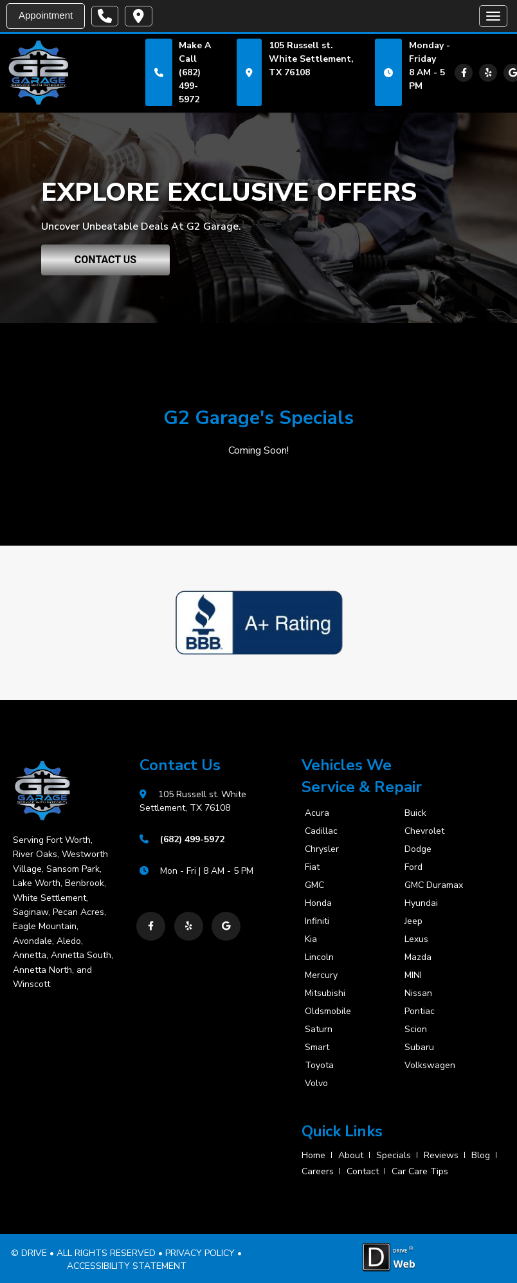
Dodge (417, 849)
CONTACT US (105, 260)
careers (318, 1171)
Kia (311, 939)
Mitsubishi (325, 993)
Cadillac (321, 831)
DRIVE (34, 1253)
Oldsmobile (328, 1011)
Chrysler (322, 849)
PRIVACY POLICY (200, 1253)
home (313, 1155)
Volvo (316, 1083)
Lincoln (319, 957)
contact (363, 1171)
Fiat (312, 867)
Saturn (318, 1029)
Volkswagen (429, 1065)
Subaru (419, 1047)
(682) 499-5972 (190, 86)
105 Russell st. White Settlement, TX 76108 (311, 58)
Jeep (413, 921)
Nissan (418, 993)
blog (480, 1155)
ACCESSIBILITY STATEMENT (126, 1265)
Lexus (416, 939)
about (350, 1155)
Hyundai (421, 903)
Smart (317, 1047)
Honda (318, 903)
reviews (441, 1155)
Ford (413, 867)
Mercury (321, 975)
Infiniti (317, 921)
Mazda (417, 957)
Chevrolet (424, 831)
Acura (317, 813)
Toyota (319, 1065)
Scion (415, 1029)
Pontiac (419, 1011)
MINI (413, 975)
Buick (415, 813)
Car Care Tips (420, 1171)
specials (393, 1155)
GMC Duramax (433, 885)
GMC (314, 885)
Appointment (46, 15)
